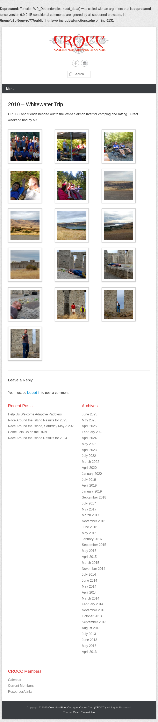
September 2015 (94, 545)
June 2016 (89, 527)
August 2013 (91, 628)
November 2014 (93, 568)
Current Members (21, 685)
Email (84, 63)
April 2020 (89, 467)
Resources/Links (20, 691)
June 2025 (89, 414)
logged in (34, 392)
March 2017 (90, 515)
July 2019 (89, 479)
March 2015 (90, 562)
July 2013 (89, 634)
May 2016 (89, 533)
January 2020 (92, 473)
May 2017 (89, 509)
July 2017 (89, 503)
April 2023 (89, 450)
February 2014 (92, 604)
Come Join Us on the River (27, 432)
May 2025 (89, 420)
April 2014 (89, 592)
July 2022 (89, 455)
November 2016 (93, 521)
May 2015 (89, 551)
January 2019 (92, 491)
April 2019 (89, 485)
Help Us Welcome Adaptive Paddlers (35, 414)
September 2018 (94, 497)
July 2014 (89, 574)
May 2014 (89, 586)
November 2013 (93, 610)
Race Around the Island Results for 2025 (37, 420)
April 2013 (89, 652)
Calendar (14, 680)
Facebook (75, 63)
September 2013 (94, 622)
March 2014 (90, 598)
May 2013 (89, 646)
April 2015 (89, 557)
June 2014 (89, 580)
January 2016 (92, 539)
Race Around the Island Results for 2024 (37, 438)
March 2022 (90, 461)
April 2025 (89, 426)
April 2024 (89, 438)
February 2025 (92, 432)
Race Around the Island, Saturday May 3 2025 (41, 426)
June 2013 (89, 640)
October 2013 (92, 616)
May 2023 (89, 444)
